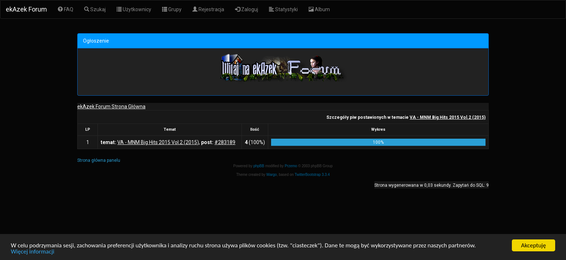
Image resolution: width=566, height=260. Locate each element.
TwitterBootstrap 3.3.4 (312, 175)
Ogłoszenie (96, 41)
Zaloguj (246, 9)
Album (319, 9)
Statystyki (283, 9)
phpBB (258, 166)
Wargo (271, 175)
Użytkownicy (134, 9)
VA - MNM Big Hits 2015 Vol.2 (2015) (448, 117)
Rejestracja (208, 9)
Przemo (291, 166)
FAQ (65, 9)
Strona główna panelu (98, 160)
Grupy (172, 9)
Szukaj (95, 9)
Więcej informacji (32, 252)
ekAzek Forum (26, 9)
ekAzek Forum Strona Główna (111, 106)
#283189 (224, 142)
